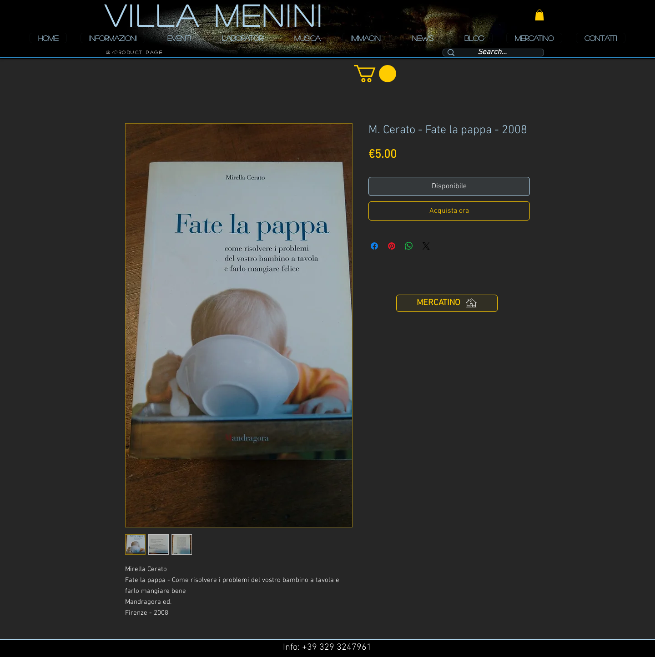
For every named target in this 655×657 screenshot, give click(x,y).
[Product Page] (138, 52)
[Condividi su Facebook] (374, 246)
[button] (539, 15)
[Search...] (492, 53)
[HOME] (108, 52)
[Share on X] (426, 246)
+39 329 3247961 (337, 647)
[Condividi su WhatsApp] (408, 246)
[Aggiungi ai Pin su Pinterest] (391, 246)
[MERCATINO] (447, 303)
